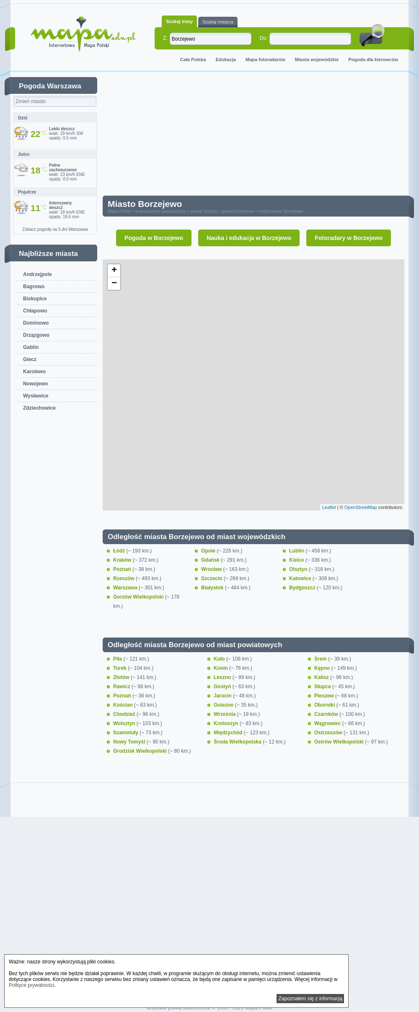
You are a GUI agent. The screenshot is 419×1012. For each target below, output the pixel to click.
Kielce (297, 560)
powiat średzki (204, 211)
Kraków (123, 560)
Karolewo (34, 371)
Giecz (29, 359)
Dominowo (36, 323)
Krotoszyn (227, 723)
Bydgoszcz (303, 588)
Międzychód (229, 733)
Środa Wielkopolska (238, 742)
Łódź (119, 551)
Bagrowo (33, 286)
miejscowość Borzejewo (281, 211)
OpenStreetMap (360, 507)
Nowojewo (35, 384)
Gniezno (224, 705)
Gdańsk (211, 560)
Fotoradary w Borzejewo (349, 238)
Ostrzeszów (329, 733)
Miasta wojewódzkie (317, 59)
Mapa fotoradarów (265, 59)
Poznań (122, 569)
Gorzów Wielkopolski (139, 597)
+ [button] (114, 270)
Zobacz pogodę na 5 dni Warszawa (55, 229)
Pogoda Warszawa (50, 86)
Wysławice (35, 396)
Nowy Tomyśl (130, 742)
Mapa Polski (119, 211)
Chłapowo (35, 311)
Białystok (213, 588)
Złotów (122, 677)
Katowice (301, 578)
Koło (220, 659)
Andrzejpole (37, 274)
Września (225, 714)
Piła (118, 659)
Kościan (123, 705)
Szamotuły (126, 733)
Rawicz (122, 686)
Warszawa (126, 588)
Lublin (297, 551)
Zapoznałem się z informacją (310, 999)
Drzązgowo (36, 335)
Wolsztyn (125, 723)
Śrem (321, 659)
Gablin (31, 347)
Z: (165, 38)
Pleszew (324, 696)
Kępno (322, 668)
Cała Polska (193, 59)
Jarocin (223, 696)
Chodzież (125, 714)
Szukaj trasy (179, 21)
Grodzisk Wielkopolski (140, 751)
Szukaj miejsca (217, 21)
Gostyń (223, 686)
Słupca (323, 686)
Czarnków (326, 714)
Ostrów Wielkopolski (339, 742)
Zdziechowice (39, 408)
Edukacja (226, 59)
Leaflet (329, 507)
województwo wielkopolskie (160, 211)
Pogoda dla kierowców (373, 59)
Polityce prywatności (31, 985)
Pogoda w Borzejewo (153, 238)
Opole (209, 551)
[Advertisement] (183, 135)
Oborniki (325, 705)
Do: (264, 38)
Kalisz (322, 677)
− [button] (114, 283)
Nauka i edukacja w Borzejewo (249, 238)
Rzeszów (124, 578)
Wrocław (212, 569)
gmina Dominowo (238, 211)
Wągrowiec (328, 723)
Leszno (223, 677)
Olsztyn (299, 569)
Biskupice (35, 299)
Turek (120, 668)
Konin (221, 668)
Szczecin (212, 578)
